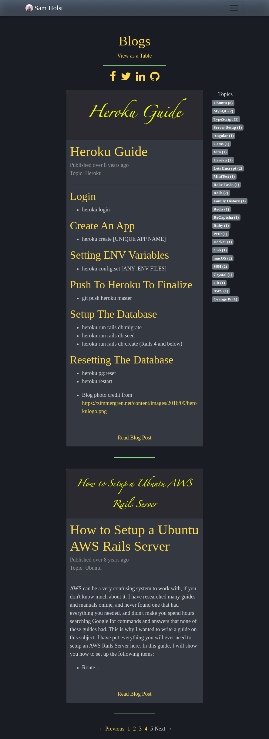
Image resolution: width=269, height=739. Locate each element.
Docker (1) (223, 242)
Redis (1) (221, 209)
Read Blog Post (134, 438)
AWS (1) (221, 291)
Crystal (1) (223, 274)
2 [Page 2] (134, 729)
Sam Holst (49, 8)
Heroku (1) (223, 160)
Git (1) (219, 282)
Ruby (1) (221, 225)
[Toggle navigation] (234, 8)
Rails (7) (221, 193)
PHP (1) (220, 233)
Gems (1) (221, 143)
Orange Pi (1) (225, 299)
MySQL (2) (223, 111)
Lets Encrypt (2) (228, 168)
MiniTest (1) (224, 176)
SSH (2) (220, 266)
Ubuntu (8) (223, 103)
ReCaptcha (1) (226, 217)
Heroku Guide (109, 151)
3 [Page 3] (140, 729)
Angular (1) (224, 135)
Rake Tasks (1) (226, 184)
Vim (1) (220, 152)
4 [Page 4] (146, 729)
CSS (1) (220, 250)
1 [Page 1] (128, 729)
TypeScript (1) (226, 119)
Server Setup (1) (228, 127)
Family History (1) (230, 201)
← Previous (112, 729)
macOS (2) (223, 258)
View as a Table (134, 56)
